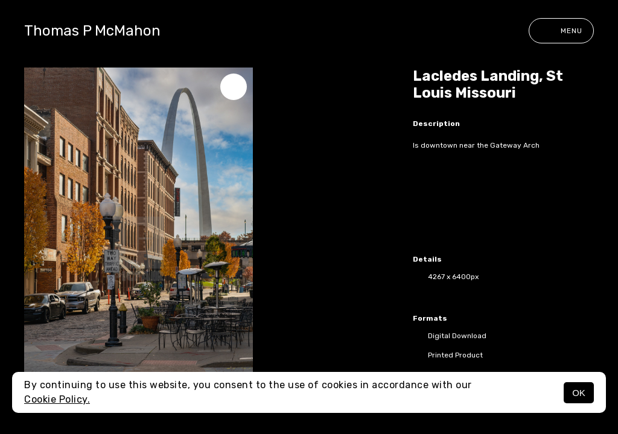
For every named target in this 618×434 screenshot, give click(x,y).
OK (578, 393)
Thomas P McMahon (92, 30)
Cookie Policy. (57, 399)
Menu (561, 31)
